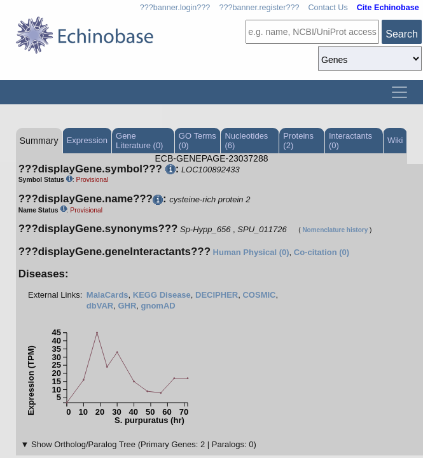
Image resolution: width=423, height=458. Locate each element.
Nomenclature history (335, 229)
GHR (127, 305)
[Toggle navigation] (399, 92)
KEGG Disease (162, 295)
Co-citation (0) (321, 252)
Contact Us (327, 7)
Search (401, 34)
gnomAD (158, 305)
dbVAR (100, 305)
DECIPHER (216, 295)
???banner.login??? (175, 7)
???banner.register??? (259, 7)
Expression (87, 140)
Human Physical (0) (251, 252)
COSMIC (258, 295)
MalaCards (107, 295)
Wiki (395, 140)
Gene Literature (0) (139, 140)
